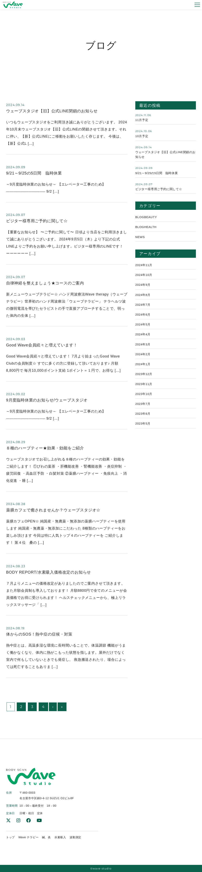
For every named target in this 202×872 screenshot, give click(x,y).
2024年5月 (143, 327)
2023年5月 (143, 428)
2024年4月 (143, 337)
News (140, 238)
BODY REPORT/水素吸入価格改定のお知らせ (48, 572)
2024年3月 (143, 347)
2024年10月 (143, 277)
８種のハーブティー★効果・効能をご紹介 (45, 448)
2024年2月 (143, 357)
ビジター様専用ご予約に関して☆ (37, 221)
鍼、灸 (46, 837)
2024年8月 (143, 297)
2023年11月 (143, 388)
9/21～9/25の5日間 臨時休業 (34, 173)
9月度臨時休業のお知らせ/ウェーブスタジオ (47, 400)
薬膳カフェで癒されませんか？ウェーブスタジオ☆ (53, 510)
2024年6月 (143, 317)
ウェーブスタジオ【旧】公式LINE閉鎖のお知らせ (52, 111)
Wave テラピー (28, 837)
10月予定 (141, 136)
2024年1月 (143, 368)
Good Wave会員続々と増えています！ (42, 345)
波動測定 (75, 837)
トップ (10, 837)
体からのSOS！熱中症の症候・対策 (39, 634)
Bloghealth (146, 228)
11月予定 (141, 120)
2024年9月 (143, 287)
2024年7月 (143, 307)
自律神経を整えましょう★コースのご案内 (45, 283)
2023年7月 (143, 408)
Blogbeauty (146, 218)
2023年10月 (143, 398)
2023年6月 (143, 418)
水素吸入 (60, 837)
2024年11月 (143, 267)
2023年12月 (143, 378)
